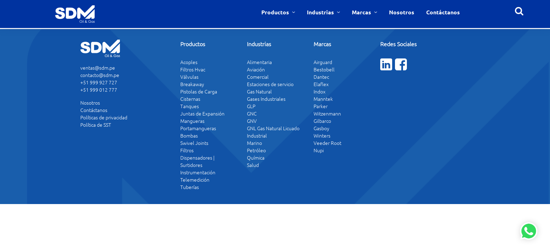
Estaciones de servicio (270, 84)
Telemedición (194, 179)
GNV (252, 120)
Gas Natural (259, 91)
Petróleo (256, 150)
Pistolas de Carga (198, 91)
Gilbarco (322, 120)
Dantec (321, 76)
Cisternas (190, 98)
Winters (322, 135)
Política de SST (95, 124)
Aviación (256, 69)
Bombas (189, 135)
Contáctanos (443, 12)
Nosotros (401, 12)
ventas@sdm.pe (97, 67)
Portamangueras (198, 128)
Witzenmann (327, 113)
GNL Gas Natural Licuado (273, 128)
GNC (252, 113)
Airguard (323, 61)
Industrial (257, 135)
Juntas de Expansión (202, 113)
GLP (251, 106)
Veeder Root (327, 142)
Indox (320, 91)
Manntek (323, 98)
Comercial (258, 76)
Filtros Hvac (192, 69)
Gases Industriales (266, 98)
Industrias (321, 12)
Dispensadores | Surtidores (197, 161)
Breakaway (192, 84)
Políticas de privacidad (103, 117)
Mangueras (192, 120)
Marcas (362, 12)
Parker (321, 106)
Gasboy (321, 128)
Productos (275, 12)
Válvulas (189, 76)
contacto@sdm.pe (99, 74)
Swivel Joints (194, 142)
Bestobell (324, 69)
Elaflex (321, 84)
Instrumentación (197, 172)
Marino (254, 142)
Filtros (187, 150)
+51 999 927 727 (98, 82)
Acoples (188, 61)
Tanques (189, 106)
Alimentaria (259, 61)
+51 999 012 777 (98, 89)
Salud (253, 164)
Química (255, 157)
